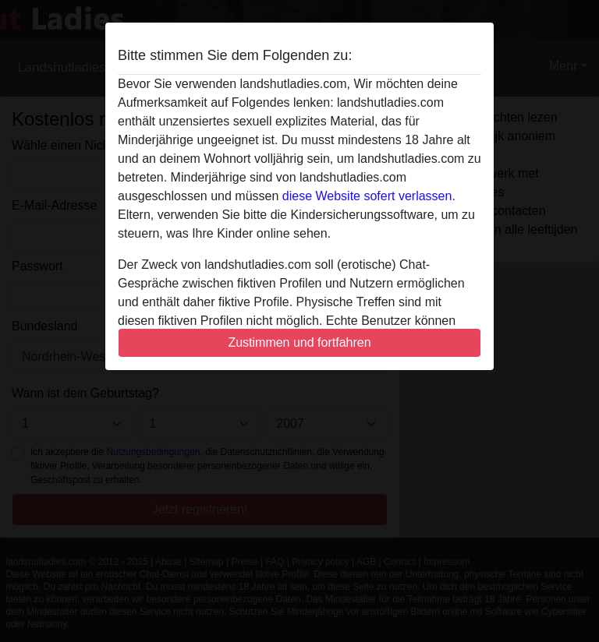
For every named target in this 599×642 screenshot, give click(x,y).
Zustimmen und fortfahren (299, 342)
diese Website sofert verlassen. (368, 196)
